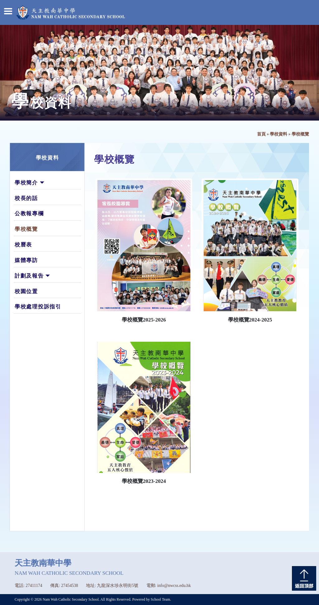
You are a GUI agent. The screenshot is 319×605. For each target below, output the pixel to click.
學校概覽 (26, 229)
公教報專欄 (29, 214)
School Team (160, 599)
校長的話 (26, 198)
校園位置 (26, 291)
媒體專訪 (26, 260)
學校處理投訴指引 (38, 307)
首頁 (261, 134)
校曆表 (23, 245)
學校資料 (278, 134)
